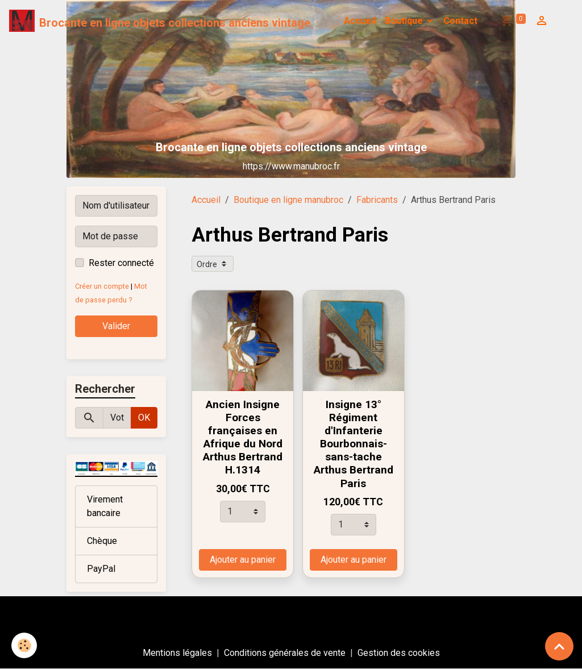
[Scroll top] (559, 646)
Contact (460, 20)
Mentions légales (177, 652)
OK (144, 417)
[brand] (159, 21)
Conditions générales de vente (285, 652)
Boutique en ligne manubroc (288, 199)
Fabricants (377, 199)
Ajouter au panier (243, 559)
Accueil (360, 20)
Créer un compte (102, 286)
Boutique (405, 20)
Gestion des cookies (398, 652)
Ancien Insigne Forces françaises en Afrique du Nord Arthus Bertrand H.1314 (242, 437)
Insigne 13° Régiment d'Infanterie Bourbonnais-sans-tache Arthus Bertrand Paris (353, 443)
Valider (116, 326)
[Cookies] (24, 645)
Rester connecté (121, 262)
